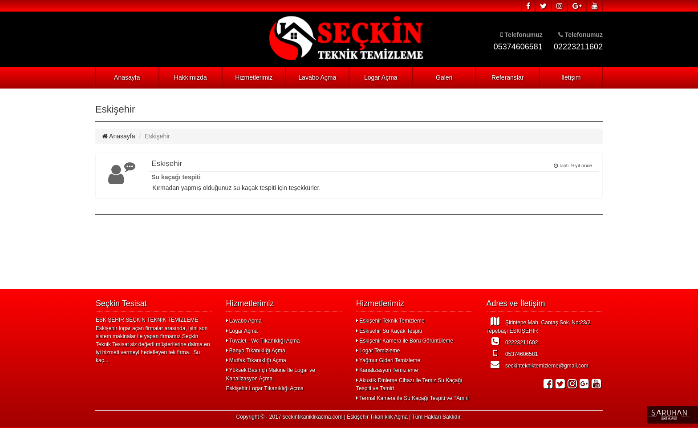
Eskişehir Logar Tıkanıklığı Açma (265, 388)
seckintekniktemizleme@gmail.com (537, 364)
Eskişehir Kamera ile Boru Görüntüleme (404, 341)
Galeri (444, 77)
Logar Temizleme (378, 350)
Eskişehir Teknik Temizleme (390, 321)
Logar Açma (381, 77)
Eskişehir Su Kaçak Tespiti (389, 331)
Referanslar (507, 77)
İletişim (571, 77)
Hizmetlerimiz (253, 77)
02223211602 (512, 341)
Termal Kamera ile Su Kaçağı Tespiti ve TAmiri (412, 398)
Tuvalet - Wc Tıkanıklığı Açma (263, 341)
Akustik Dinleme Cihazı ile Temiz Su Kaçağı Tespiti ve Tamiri (409, 384)
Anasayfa (127, 77)
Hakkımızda (190, 77)
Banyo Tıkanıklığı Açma (255, 350)
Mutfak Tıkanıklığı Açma (256, 360)
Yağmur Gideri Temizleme (388, 360)
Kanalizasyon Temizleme (387, 370)
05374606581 (512, 352)
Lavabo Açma (317, 77)
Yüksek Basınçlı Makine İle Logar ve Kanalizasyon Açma (271, 374)
